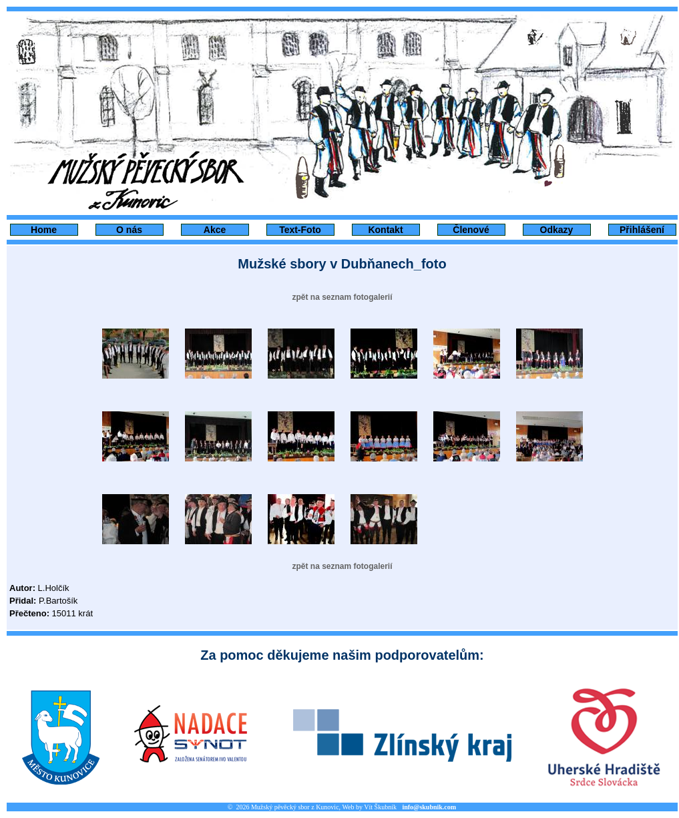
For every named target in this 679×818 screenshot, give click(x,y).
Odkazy (557, 229)
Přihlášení (642, 229)
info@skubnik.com (429, 807)
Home (44, 229)
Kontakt (385, 229)
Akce (215, 229)
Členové (471, 229)
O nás (129, 229)
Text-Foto (300, 229)
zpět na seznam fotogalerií (342, 297)
